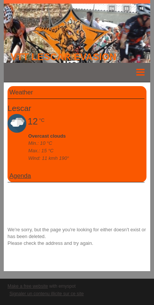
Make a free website (28, 286)
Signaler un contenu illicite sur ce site (46, 293)
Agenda (20, 175)
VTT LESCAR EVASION (63, 57)
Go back (17, 256)
